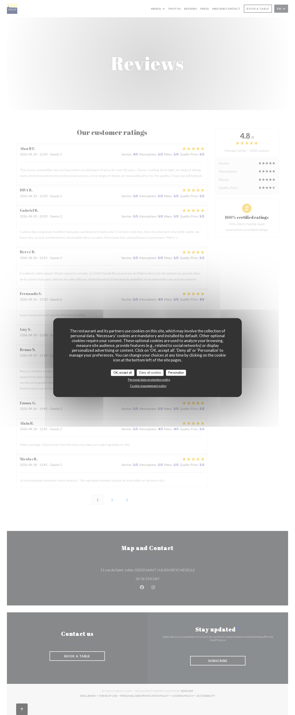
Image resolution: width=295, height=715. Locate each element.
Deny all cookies (150, 372)
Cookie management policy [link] (148, 386)
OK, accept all (122, 372)
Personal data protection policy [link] (149, 379)
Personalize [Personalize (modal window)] (176, 372)
